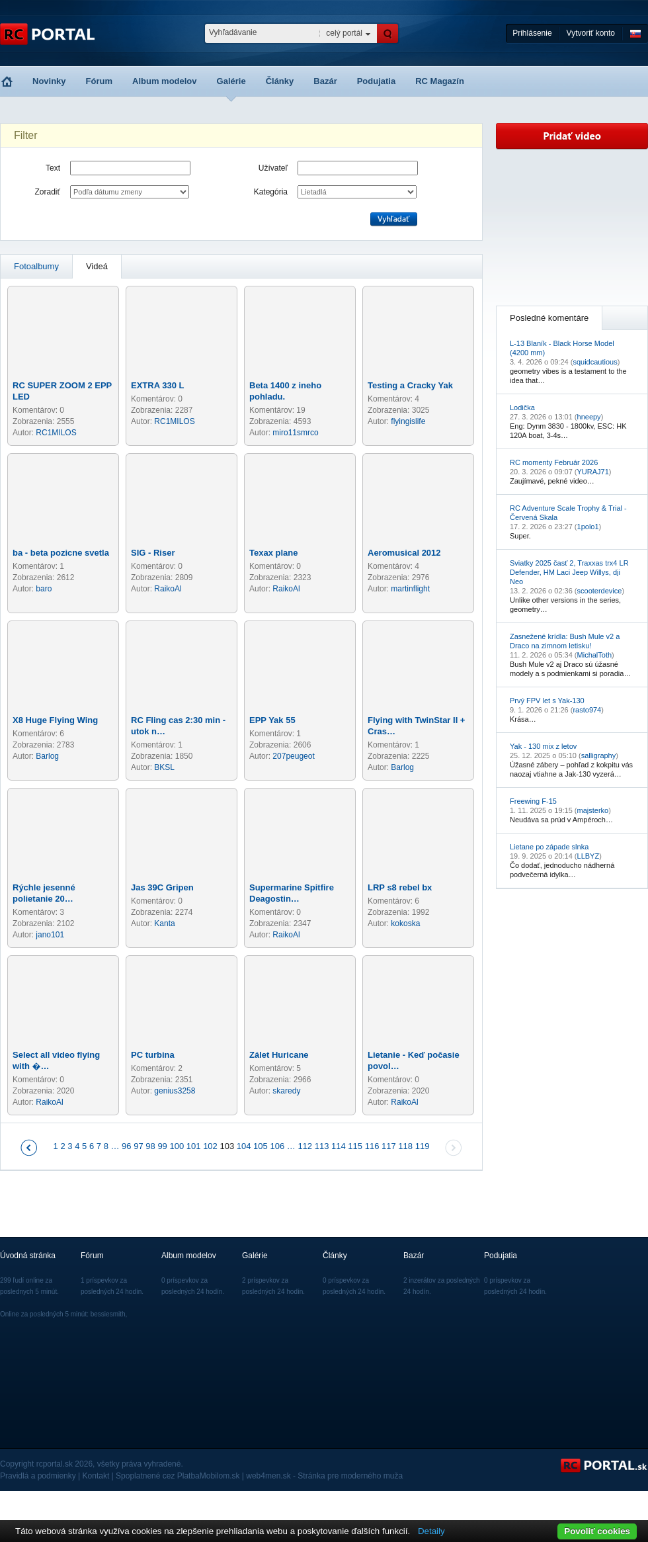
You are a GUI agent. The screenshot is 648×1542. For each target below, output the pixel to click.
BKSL (164, 767)
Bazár (325, 81)
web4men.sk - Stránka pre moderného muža (324, 1475)
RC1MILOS (56, 432)
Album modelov (164, 81)
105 (260, 1146)
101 (193, 1146)
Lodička (522, 407)
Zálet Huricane (279, 1055)
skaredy (286, 1090)
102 (210, 1146)
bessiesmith (108, 1314)
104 (244, 1146)
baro (44, 588)
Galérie (231, 81)
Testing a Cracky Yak (410, 385)
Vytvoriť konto (591, 33)
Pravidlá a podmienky (38, 1475)
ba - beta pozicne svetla (61, 553)
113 (322, 1146)
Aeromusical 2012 (404, 553)
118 (405, 1146)
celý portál (344, 33)
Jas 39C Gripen (162, 887)
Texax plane (273, 553)
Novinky (49, 81)
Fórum (99, 81)
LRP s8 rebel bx (400, 887)
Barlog (47, 756)
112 (305, 1146)
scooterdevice (599, 591)
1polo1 (588, 527)
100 (176, 1146)
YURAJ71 (593, 472)
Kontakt (96, 1475)
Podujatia (376, 81)
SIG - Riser (153, 553)
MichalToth (594, 655)
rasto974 (587, 710)
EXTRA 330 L (157, 385)
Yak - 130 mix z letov (543, 746)
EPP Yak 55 (272, 720)
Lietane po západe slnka (549, 847)
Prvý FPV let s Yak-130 (547, 701)
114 (338, 1146)
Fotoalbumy (36, 266)
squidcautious (595, 362)
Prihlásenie (531, 33)
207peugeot (293, 756)
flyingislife (408, 421)
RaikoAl (167, 588)
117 (389, 1146)
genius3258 (174, 1090)
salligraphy (598, 755)
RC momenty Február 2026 (554, 462)
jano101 (50, 934)
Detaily (431, 1531)
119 (422, 1146)
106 (277, 1146)
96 (126, 1146)
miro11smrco (295, 432)
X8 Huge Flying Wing (55, 720)
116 (372, 1146)
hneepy (589, 417)
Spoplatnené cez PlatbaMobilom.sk (177, 1475)
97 (138, 1146)
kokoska (405, 923)
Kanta (164, 923)
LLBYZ (588, 856)
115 (355, 1146)
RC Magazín (439, 81)
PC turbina (153, 1055)
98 (150, 1146)
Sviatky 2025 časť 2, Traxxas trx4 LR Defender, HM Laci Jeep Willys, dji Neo (569, 572)
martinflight (410, 588)
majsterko (593, 810)
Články (280, 81)
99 (162, 1146)
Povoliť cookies (597, 1531)
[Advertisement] (572, 227)
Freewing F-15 (533, 801)
